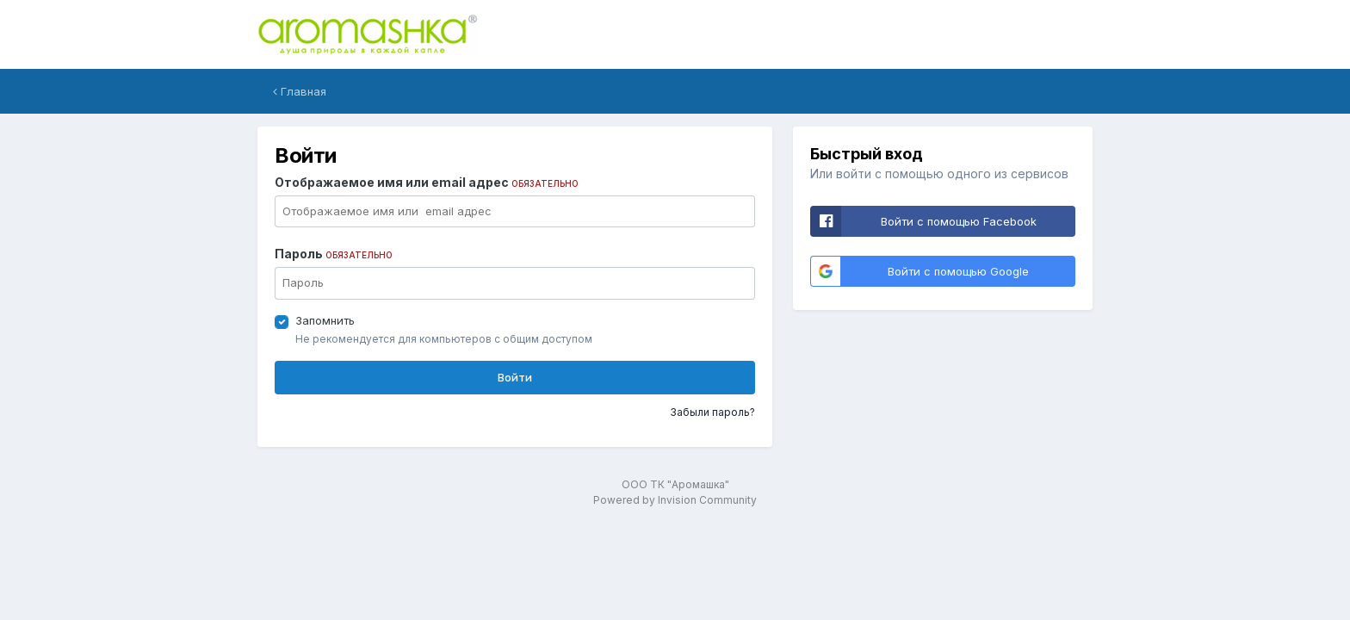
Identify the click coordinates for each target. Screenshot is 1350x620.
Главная (299, 91)
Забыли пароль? (712, 412)
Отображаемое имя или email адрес (427, 182)
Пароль (334, 253)
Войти (515, 377)
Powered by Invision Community (675, 499)
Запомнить (325, 320)
